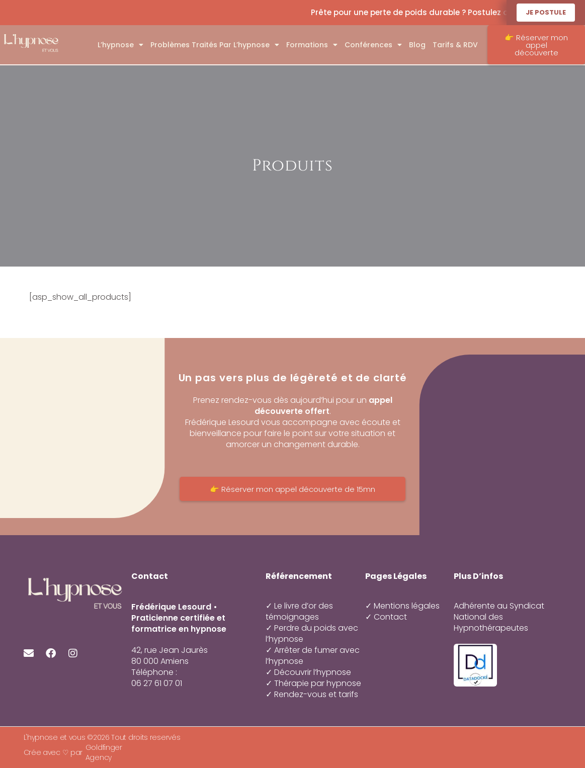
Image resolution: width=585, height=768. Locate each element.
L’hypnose (120, 44)
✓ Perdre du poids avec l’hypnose (312, 633)
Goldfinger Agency (104, 752)
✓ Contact (386, 617)
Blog (417, 44)
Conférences (373, 44)
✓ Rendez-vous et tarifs (312, 694)
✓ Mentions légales (402, 606)
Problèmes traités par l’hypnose (214, 44)
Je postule (546, 12)
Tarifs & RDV (455, 44)
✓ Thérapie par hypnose (313, 683)
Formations (312, 44)
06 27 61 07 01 (156, 683)
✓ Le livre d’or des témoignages (299, 611)
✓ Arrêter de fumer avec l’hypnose (313, 655)
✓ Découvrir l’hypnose (308, 672)
